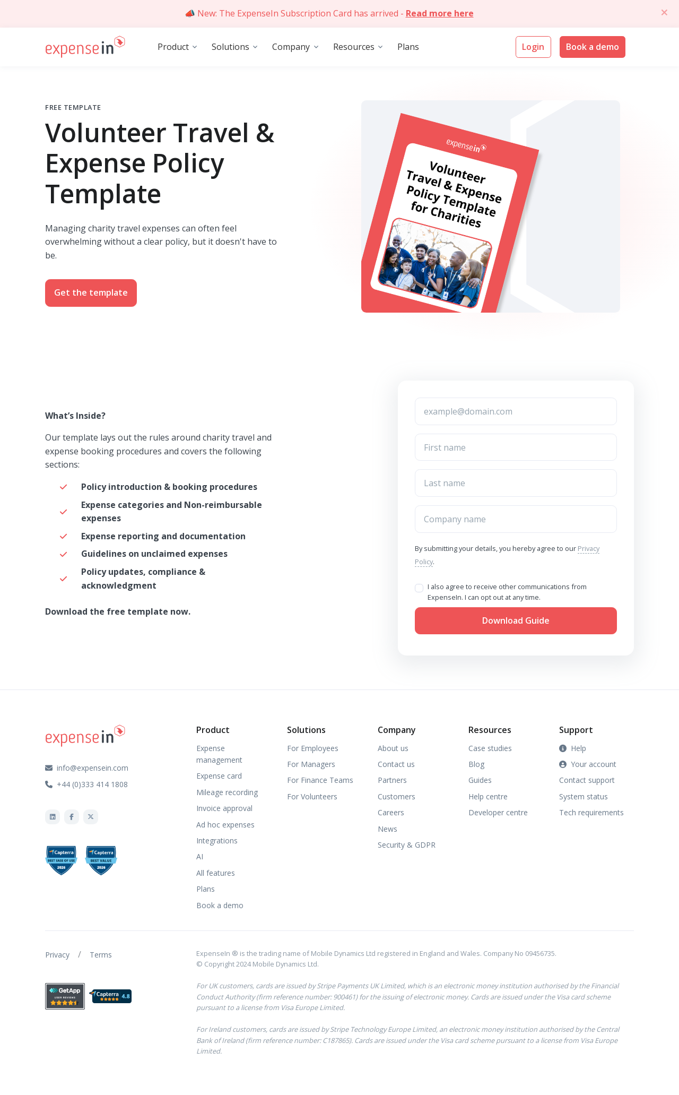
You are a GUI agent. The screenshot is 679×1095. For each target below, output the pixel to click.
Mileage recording (227, 792)
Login (533, 47)
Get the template (91, 292)
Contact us (396, 764)
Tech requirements (591, 812)
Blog (476, 764)
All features (215, 873)
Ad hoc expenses (225, 825)
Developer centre (498, 812)
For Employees (312, 748)
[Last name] (516, 483)
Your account (587, 764)
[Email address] (516, 411)
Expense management (219, 754)
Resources (354, 47)
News (387, 829)
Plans (408, 47)
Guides (480, 780)
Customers (396, 796)
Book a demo (592, 47)
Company (291, 47)
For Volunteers (312, 796)
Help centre (488, 796)
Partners (392, 780)
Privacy (57, 955)
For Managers (311, 764)
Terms (101, 955)
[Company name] (516, 519)
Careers (391, 812)
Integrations (217, 840)
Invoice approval (224, 808)
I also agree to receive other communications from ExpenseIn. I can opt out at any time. (507, 592)
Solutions (230, 47)
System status (583, 796)
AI (199, 856)
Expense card (219, 776)
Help (572, 748)
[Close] (664, 12)
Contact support (587, 780)
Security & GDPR (407, 845)
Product (173, 47)
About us (393, 748)
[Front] (85, 47)
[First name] (516, 447)
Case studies (490, 748)
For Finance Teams (320, 780)
